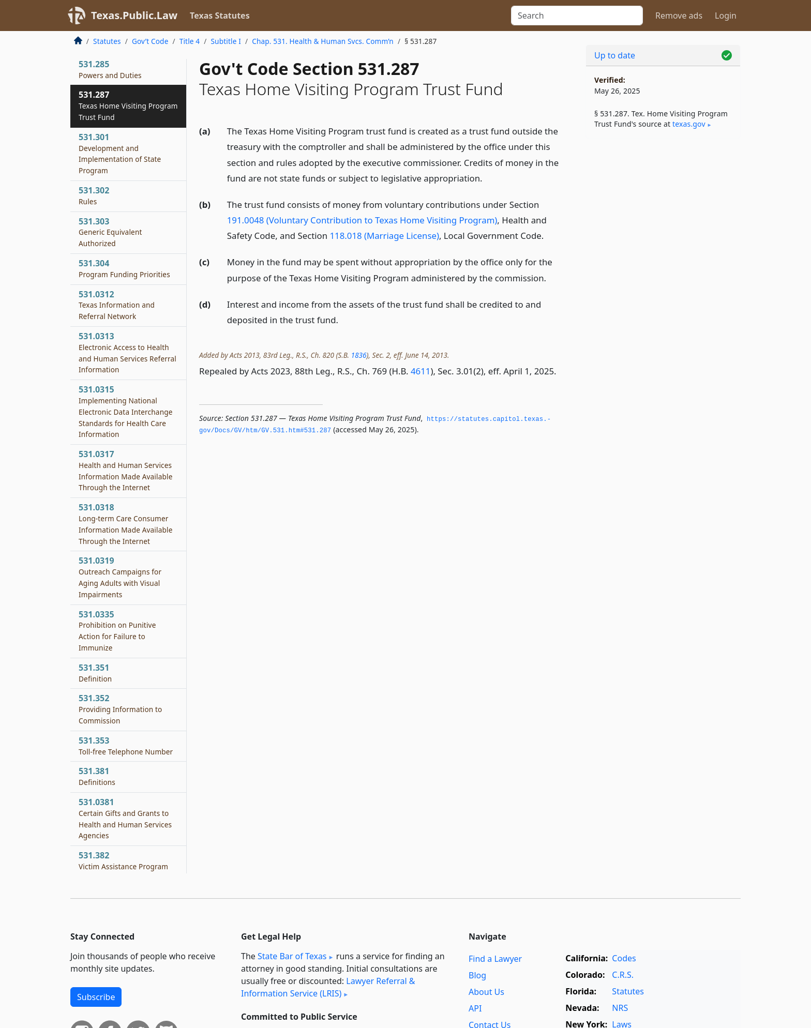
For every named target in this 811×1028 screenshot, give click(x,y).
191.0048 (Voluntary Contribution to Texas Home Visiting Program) (362, 220)
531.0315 (126, 411)
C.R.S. (623, 974)
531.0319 (120, 577)
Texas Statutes (220, 15)
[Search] (577, 15)
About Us (486, 991)
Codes (624, 958)
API (475, 1008)
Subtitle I (226, 41)
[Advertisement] (663, 308)
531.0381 (125, 818)
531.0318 (126, 524)
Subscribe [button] (96, 997)
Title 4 (189, 41)
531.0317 (126, 470)
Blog (477, 975)
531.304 (124, 268)
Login (726, 15)
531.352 (120, 708)
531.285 (110, 69)
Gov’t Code (150, 41)
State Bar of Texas (292, 956)
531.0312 (117, 305)
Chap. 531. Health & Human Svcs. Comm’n (323, 41)
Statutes (107, 41)
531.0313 (127, 352)
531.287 (128, 105)
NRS (620, 1008)
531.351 (95, 673)
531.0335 (117, 631)
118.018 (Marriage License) (384, 235)
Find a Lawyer (495, 958)
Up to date (614, 55)
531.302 (94, 195)
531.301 (120, 153)
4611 (420, 371)
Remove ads (678, 15)
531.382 (123, 866)
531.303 (110, 232)
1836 (359, 355)
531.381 (97, 776)
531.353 (126, 746)
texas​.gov (688, 124)
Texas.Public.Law (134, 15)
